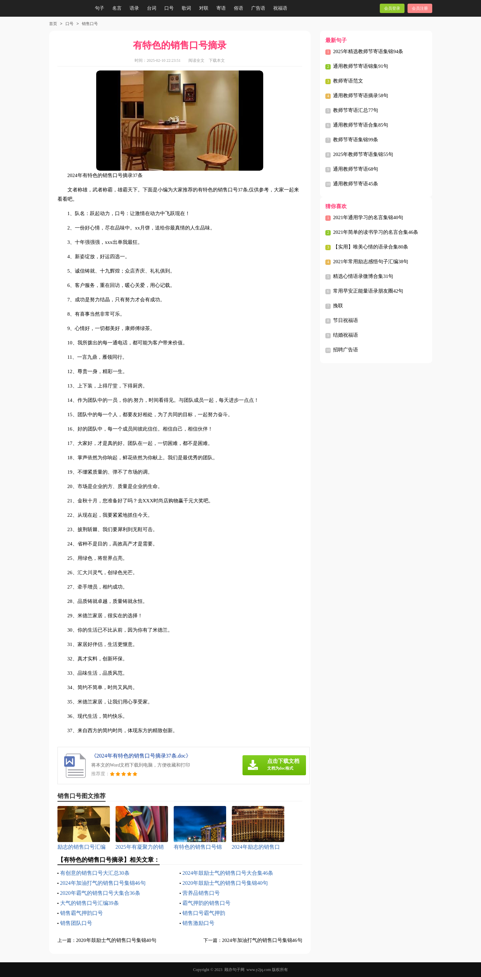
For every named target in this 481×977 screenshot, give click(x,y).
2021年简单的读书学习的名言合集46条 (375, 232)
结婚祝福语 (345, 335)
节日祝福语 (345, 320)
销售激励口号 (198, 923)
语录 (134, 8)
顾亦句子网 (234, 969)
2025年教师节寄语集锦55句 (363, 154)
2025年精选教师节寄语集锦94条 (368, 51)
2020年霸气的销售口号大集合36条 (100, 893)
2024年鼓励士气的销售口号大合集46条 (227, 873)
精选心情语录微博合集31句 (363, 276)
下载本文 (217, 60)
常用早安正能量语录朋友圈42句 (368, 291)
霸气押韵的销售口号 (206, 903)
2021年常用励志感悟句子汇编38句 (370, 261)
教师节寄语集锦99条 (355, 139)
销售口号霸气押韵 (203, 913)
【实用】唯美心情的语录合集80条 (370, 247)
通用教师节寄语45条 (355, 183)
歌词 (186, 8)
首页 (53, 23)
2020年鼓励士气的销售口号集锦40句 (225, 883)
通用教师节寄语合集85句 (360, 125)
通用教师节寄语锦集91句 (360, 66)
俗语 (238, 8)
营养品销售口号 (201, 893)
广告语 (258, 8)
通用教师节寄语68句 (355, 169)
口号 (169, 8)
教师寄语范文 (348, 81)
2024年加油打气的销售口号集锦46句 (103, 883)
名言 (117, 8)
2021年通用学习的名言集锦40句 (368, 217)
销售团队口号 (76, 923)
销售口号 (90, 23)
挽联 (338, 305)
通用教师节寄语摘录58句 (360, 95)
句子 (99, 8)
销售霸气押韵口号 (81, 913)
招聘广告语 (345, 349)
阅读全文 (196, 60)
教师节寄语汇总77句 (355, 110)
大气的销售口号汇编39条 (89, 903)
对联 (203, 8)
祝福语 (280, 8)
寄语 (221, 8)
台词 (151, 8)
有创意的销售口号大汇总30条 (95, 873)
